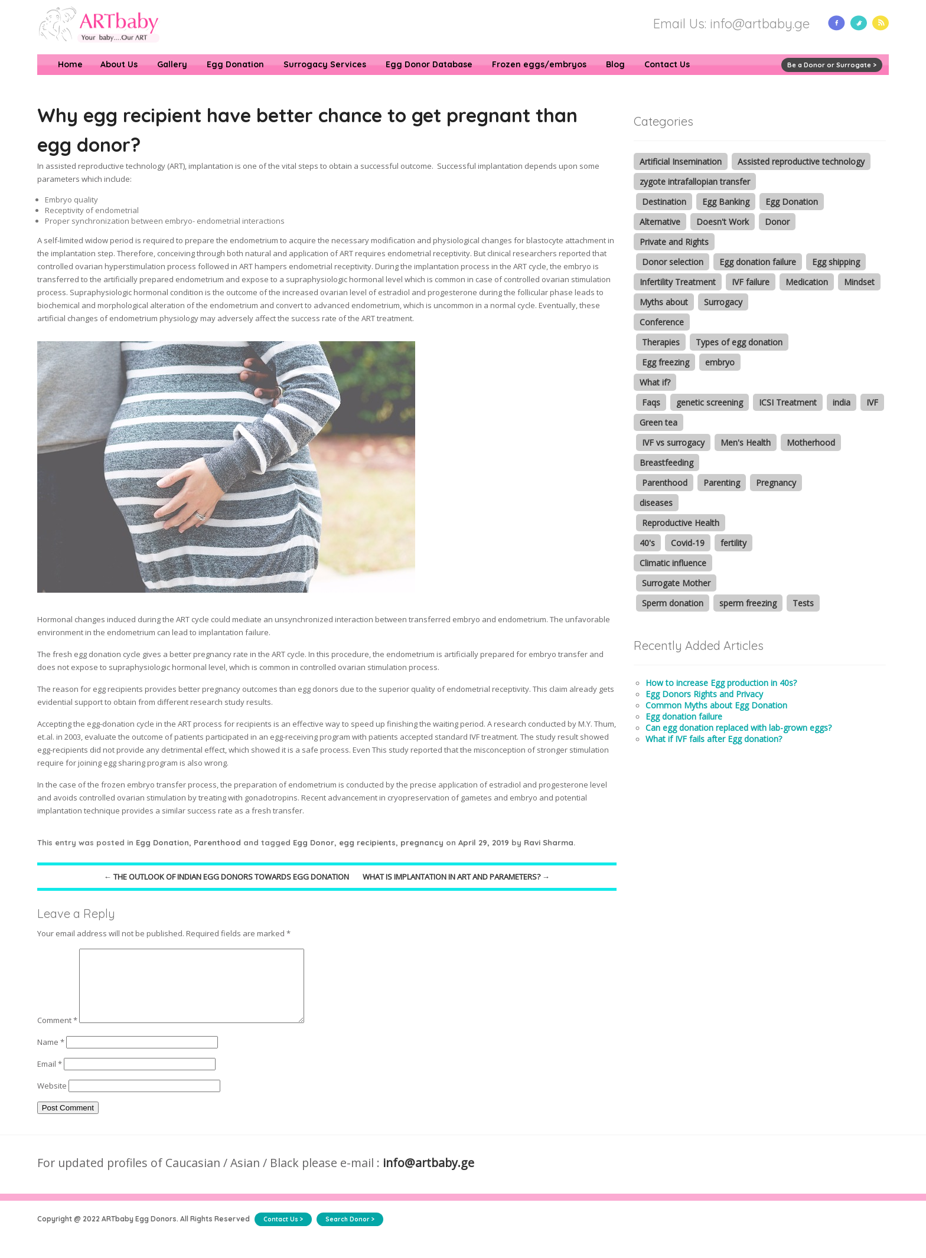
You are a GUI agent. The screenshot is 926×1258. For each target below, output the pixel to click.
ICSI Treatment (788, 402)
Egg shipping (836, 261)
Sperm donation (672, 603)
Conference (662, 322)
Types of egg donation (739, 342)
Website (52, 1099)
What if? (655, 382)
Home (70, 64)
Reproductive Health (680, 522)
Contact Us (667, 64)
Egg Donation (235, 64)
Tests (803, 603)
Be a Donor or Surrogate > (831, 65)
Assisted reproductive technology (801, 161)
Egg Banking (725, 201)
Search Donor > (349, 1233)
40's (647, 542)
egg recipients (367, 842)
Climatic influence (673, 562)
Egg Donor (313, 842)
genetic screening (709, 402)
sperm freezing (748, 603)
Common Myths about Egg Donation (716, 705)
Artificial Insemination (681, 161)
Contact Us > (283, 1233)
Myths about (664, 302)
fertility (733, 542)
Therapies (661, 342)
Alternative (660, 221)
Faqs (651, 402)
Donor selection (672, 261)
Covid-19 (688, 542)
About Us (119, 64)
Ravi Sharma (548, 842)
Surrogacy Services (324, 64)
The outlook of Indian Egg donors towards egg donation (226, 876)
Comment (57, 1034)
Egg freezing (665, 362)
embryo (720, 362)
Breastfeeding (666, 462)
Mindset (859, 281)
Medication (806, 281)
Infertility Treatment (678, 281)
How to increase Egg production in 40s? (721, 682)
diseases (656, 502)
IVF (872, 402)
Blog (615, 64)
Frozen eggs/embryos (539, 64)
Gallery (172, 64)
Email (49, 1078)
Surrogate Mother (676, 583)
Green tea (658, 422)
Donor (777, 221)
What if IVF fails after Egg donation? (713, 738)
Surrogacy (723, 302)
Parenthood (217, 842)
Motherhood (811, 442)
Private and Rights (674, 241)
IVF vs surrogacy (673, 442)
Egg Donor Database (429, 64)
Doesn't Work (722, 221)
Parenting (721, 482)
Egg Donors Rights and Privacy (704, 694)
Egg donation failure (757, 261)
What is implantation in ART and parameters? (456, 876)
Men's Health (745, 442)
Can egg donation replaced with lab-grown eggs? (738, 727)
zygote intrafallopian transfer (695, 181)
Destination (664, 201)
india (841, 402)
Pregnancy (776, 482)
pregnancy (422, 842)
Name (50, 1056)
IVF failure (751, 281)
